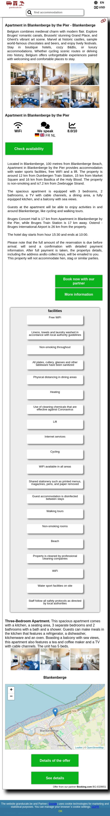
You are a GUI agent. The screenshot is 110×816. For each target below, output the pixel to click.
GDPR (95, 806)
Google (53, 803)
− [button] (11, 696)
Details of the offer (55, 760)
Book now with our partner (78, 281)
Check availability (29, 149)
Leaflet (78, 747)
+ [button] (11, 690)
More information (79, 294)
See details (55, 778)
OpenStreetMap (95, 747)
